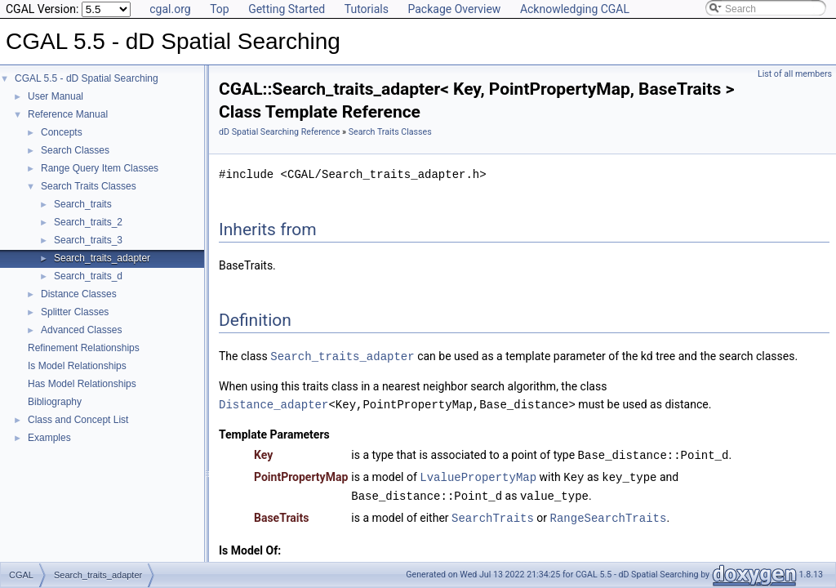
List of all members (795, 74)
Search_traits (83, 204)
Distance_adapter (273, 403)
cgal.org (169, 9)
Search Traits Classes (88, 186)
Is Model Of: (250, 545)
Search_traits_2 (88, 222)
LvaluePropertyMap (478, 474)
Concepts (61, 132)
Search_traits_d (88, 276)
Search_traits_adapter (102, 258)
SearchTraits (492, 513)
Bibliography (55, 402)
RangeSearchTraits (608, 513)
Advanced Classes (81, 330)
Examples (49, 437)
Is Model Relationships (77, 366)
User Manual (55, 96)
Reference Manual (68, 114)
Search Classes (75, 150)
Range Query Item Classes (99, 168)
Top (219, 9)
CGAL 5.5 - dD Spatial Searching (86, 78)
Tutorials (367, 9)
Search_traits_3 (88, 240)
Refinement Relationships (84, 348)
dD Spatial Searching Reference (279, 132)
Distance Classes (79, 294)
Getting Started (286, 9)
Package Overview (453, 9)
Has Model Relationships (82, 384)
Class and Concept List (78, 419)
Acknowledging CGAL (574, 9)
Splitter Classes (75, 312)
